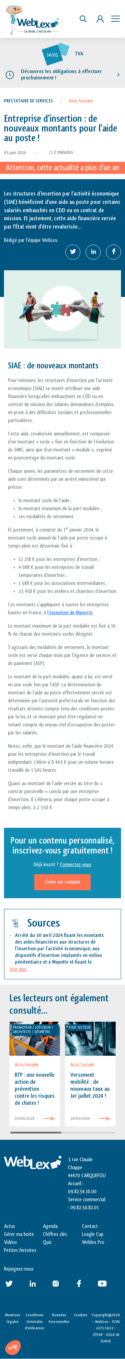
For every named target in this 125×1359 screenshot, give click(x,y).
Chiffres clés (55, 1234)
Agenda (50, 1226)
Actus (9, 1226)
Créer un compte (62, 882)
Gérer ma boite (19, 1234)
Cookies (80, 1315)
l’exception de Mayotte (70, 612)
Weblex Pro (93, 1242)
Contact (90, 1226)
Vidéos (10, 1242)
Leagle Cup (92, 1234)
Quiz (47, 1242)
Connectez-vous (75, 864)
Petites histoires (20, 1250)
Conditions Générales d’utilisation (34, 1321)
